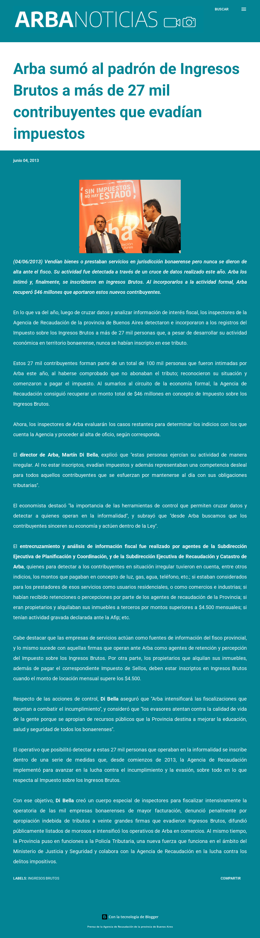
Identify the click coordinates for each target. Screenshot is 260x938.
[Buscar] (222, 9)
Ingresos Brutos (43, 878)
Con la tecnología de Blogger (130, 916)
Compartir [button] (231, 878)
